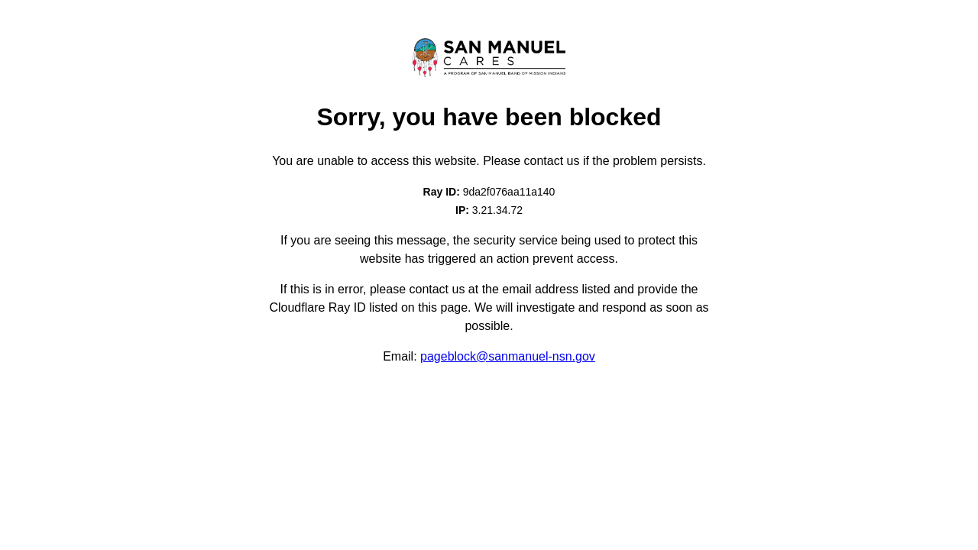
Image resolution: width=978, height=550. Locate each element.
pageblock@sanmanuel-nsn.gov (507, 356)
